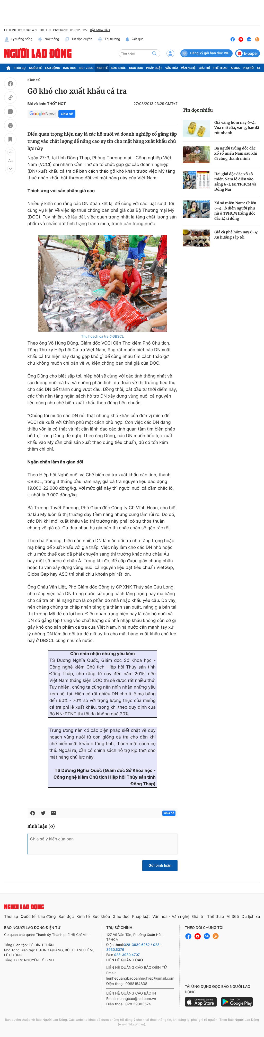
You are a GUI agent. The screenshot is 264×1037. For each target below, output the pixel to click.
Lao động (52, 68)
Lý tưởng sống (18, 39)
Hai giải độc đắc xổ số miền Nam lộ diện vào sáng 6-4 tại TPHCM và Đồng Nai (235, 182)
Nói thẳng (48, 39)
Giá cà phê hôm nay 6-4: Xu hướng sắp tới (236, 235)
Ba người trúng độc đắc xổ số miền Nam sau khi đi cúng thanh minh (235, 153)
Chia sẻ (67, 114)
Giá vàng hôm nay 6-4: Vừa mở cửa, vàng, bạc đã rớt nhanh (236, 127)
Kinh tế (102, 68)
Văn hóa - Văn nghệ (180, 68)
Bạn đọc (69, 68)
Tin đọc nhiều (198, 110)
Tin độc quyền (78, 39)
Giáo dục (136, 68)
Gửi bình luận (159, 865)
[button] (10, 152)
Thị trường (109, 39)
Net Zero (87, 68)
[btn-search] (154, 53)
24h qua (134, 39)
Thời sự (20, 68)
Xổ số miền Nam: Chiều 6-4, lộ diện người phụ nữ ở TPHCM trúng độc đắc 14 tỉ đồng (235, 211)
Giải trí (204, 68)
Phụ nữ (248, 68)
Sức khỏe (118, 68)
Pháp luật (154, 68)
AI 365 (235, 68)
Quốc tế (35, 68)
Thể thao (220, 68)
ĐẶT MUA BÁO (100, 30)
